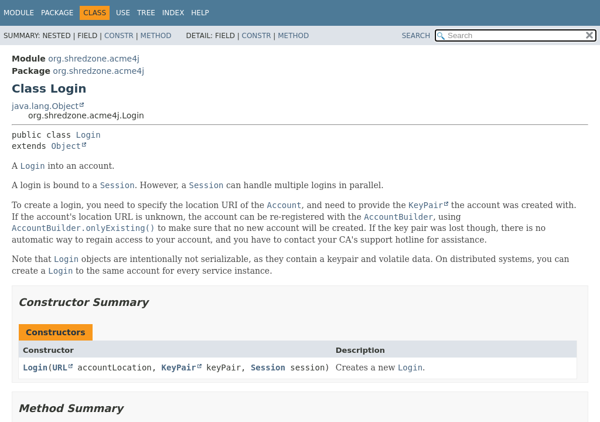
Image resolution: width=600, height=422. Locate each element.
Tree (146, 13)
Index (173, 13)
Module (19, 13)
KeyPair (179, 367)
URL (60, 367)
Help (200, 13)
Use (123, 13)
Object (66, 146)
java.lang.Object (45, 106)
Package (57, 13)
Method (156, 36)
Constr (119, 36)
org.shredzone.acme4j (93, 58)
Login (88, 134)
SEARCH (416, 36)
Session (268, 367)
